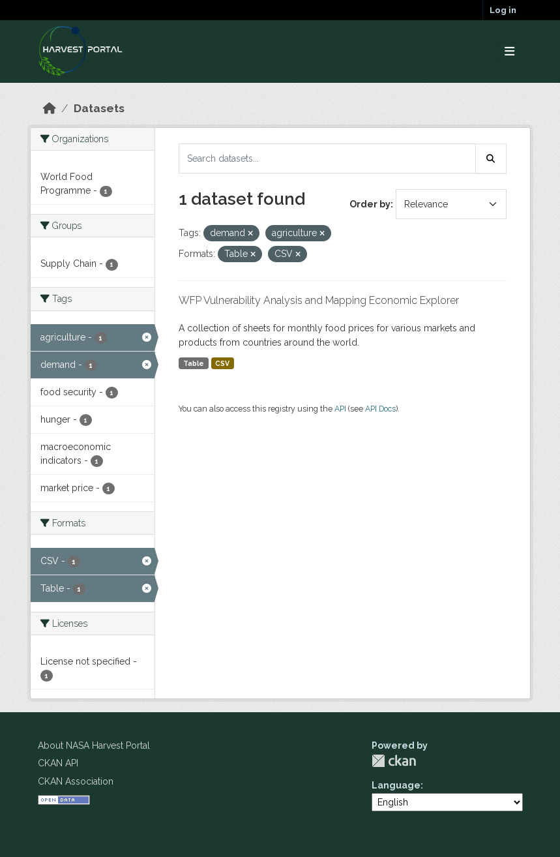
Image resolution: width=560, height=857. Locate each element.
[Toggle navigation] (509, 51)
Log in (503, 10)
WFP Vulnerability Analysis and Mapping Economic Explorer (319, 300)
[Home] (49, 108)
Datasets (99, 108)
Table (193, 363)
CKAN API (58, 763)
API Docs (380, 408)
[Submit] (491, 158)
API (340, 408)
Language (396, 785)
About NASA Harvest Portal (94, 745)
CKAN (394, 761)
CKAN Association (75, 781)
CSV (222, 363)
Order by (370, 204)
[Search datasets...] (327, 158)
